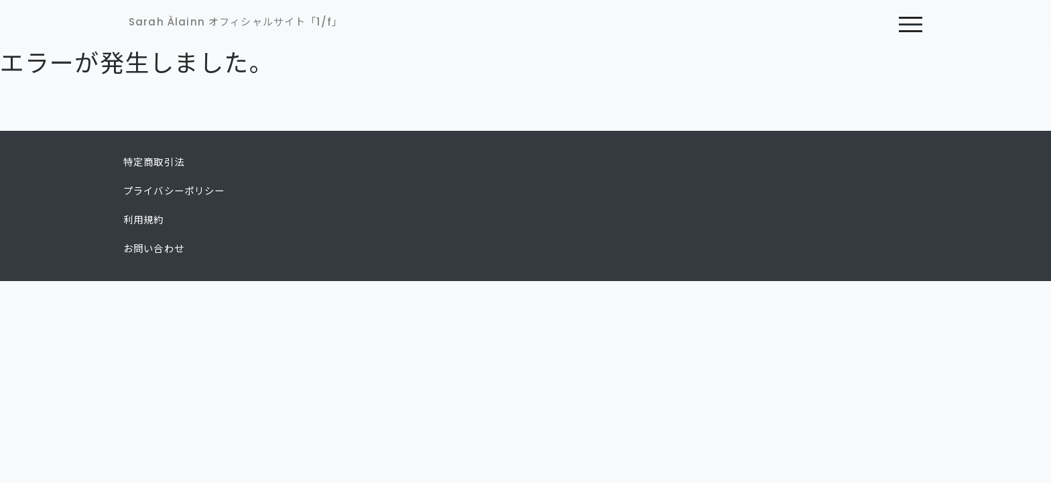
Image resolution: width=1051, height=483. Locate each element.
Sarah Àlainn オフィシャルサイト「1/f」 (236, 22)
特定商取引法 (153, 162)
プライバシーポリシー (174, 191)
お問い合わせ (153, 249)
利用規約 (143, 220)
